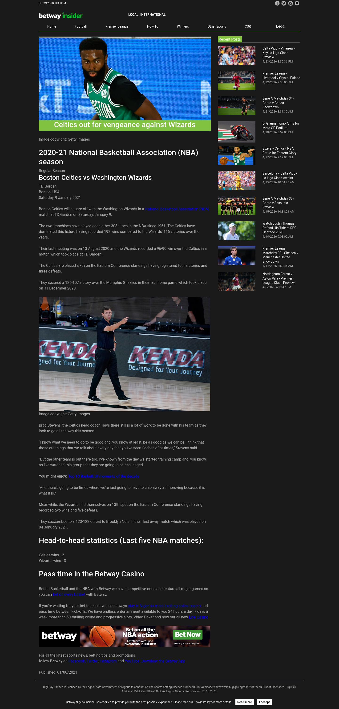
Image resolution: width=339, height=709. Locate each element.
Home (51, 26)
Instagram (108, 661)
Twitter (92, 661)
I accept (264, 702)
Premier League (117, 26)
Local (133, 15)
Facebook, (77, 661)
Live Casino (198, 617)
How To (152, 26)
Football (81, 26)
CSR (248, 26)
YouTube (132, 661)
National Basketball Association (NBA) (177, 209)
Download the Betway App (163, 661)
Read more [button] (244, 702)
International (152, 15)
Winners (183, 26)
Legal (280, 26)
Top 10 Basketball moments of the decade (103, 476)
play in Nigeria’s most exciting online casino (164, 606)
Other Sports (217, 26)
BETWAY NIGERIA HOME (53, 3)
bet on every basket (69, 594)
